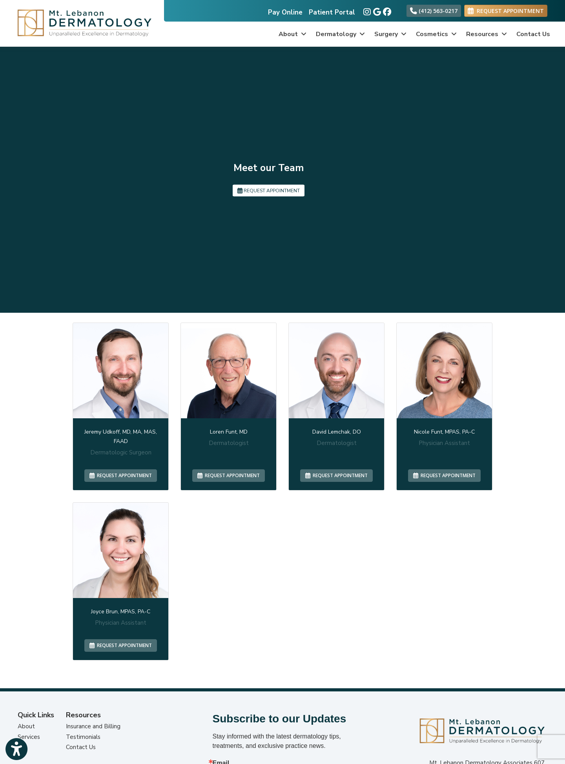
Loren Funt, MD (229, 432)
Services (29, 737)
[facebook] (386, 10)
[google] (376, 10)
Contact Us (533, 34)
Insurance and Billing (93, 726)
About (26, 726)
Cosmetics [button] (436, 34)
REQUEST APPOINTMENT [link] (506, 11)
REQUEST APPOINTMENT (268, 190)
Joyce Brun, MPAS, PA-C (120, 611)
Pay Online (285, 12)
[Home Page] (82, 23)
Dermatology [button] (340, 34)
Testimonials (83, 737)
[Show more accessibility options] (16, 749)
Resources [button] (486, 34)
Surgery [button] (390, 34)
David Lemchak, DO (336, 432)
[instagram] (366, 10)
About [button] (292, 34)
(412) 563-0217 (433, 11)
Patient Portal (332, 12)
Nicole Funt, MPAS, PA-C (444, 432)
